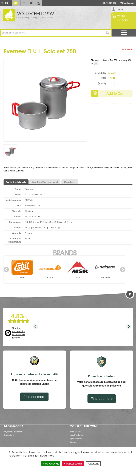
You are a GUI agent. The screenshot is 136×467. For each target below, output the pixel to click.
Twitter (31, 3)
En (6, 3)
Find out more (34, 397)
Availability (100, 73)
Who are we (75, 432)
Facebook (24, 3)
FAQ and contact (127, 3)
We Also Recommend (45, 182)
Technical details (16, 182)
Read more (47, 455)
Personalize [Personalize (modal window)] (93, 463)
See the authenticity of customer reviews (18, 333)
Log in (120, 9)
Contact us (9, 435)
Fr (2, 3)
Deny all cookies (73, 463)
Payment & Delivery (13, 432)
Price (103, 78)
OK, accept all (50, 463)
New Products (76, 435)
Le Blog (15, 3)
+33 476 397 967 (108, 3)
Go (107, 32)
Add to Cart (115, 93)
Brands (64, 252)
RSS (38, 3)
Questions (69, 182)
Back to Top (129, 294)
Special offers (76, 439)
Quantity (102, 83)
